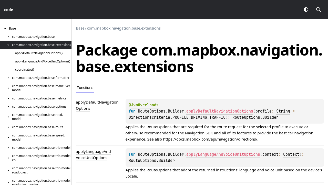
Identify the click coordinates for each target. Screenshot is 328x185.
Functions (85, 87)
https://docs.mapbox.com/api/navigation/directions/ (210, 139)
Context (291, 154)
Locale (131, 176)
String (283, 111)
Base (80, 28)
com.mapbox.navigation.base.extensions (124, 28)
